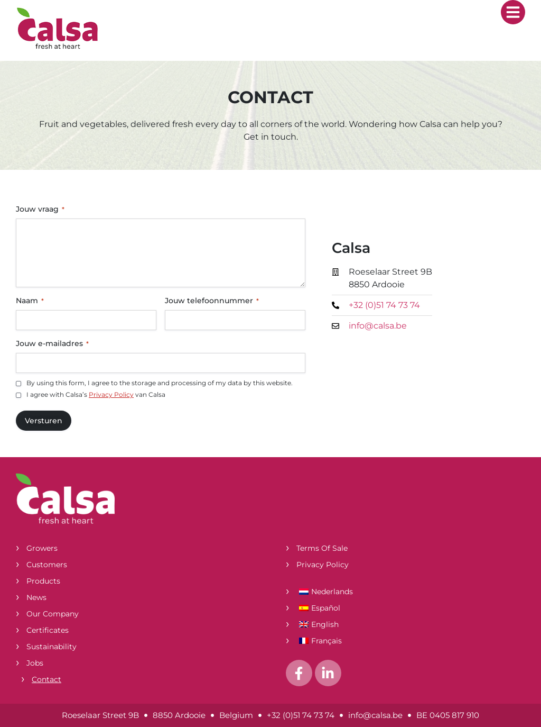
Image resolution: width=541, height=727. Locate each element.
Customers (46, 564)
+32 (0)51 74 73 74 (300, 715)
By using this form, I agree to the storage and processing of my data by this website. (159, 383)
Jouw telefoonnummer (212, 300)
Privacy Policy (111, 394)
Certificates (47, 630)
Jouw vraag (40, 209)
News (36, 597)
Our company (52, 614)
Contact (46, 679)
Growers (42, 548)
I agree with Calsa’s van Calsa (95, 395)
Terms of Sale (322, 548)
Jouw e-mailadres (52, 343)
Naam (30, 300)
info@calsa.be (375, 715)
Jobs (34, 663)
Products (43, 581)
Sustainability (51, 646)
